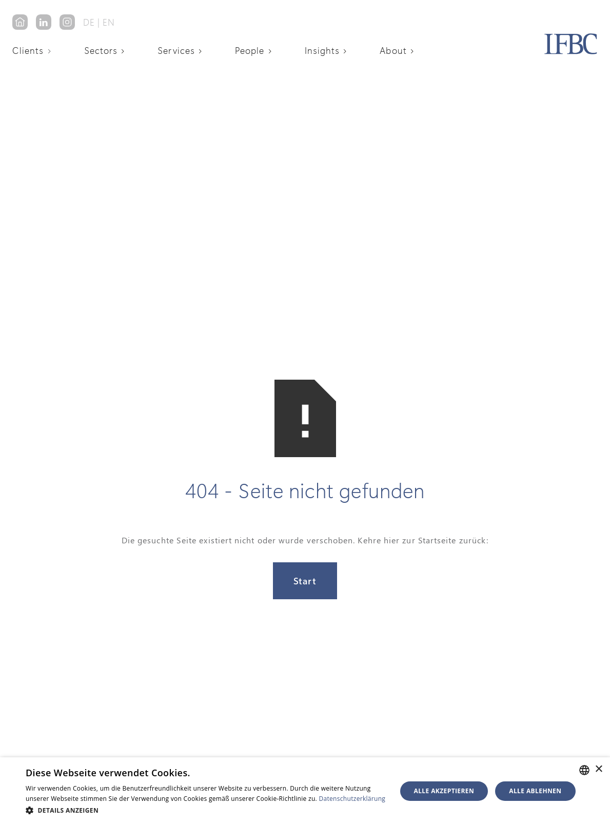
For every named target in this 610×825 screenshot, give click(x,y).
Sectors (101, 50)
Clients (28, 50)
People (249, 50)
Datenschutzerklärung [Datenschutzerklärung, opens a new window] (352, 798)
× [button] (598, 769)
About (393, 50)
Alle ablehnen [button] (535, 791)
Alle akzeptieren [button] (444, 791)
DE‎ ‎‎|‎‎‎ (91, 22)
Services (176, 50)
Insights (322, 50)
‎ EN (107, 22)
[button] (35, 50)
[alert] (305, 791)
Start (305, 581)
